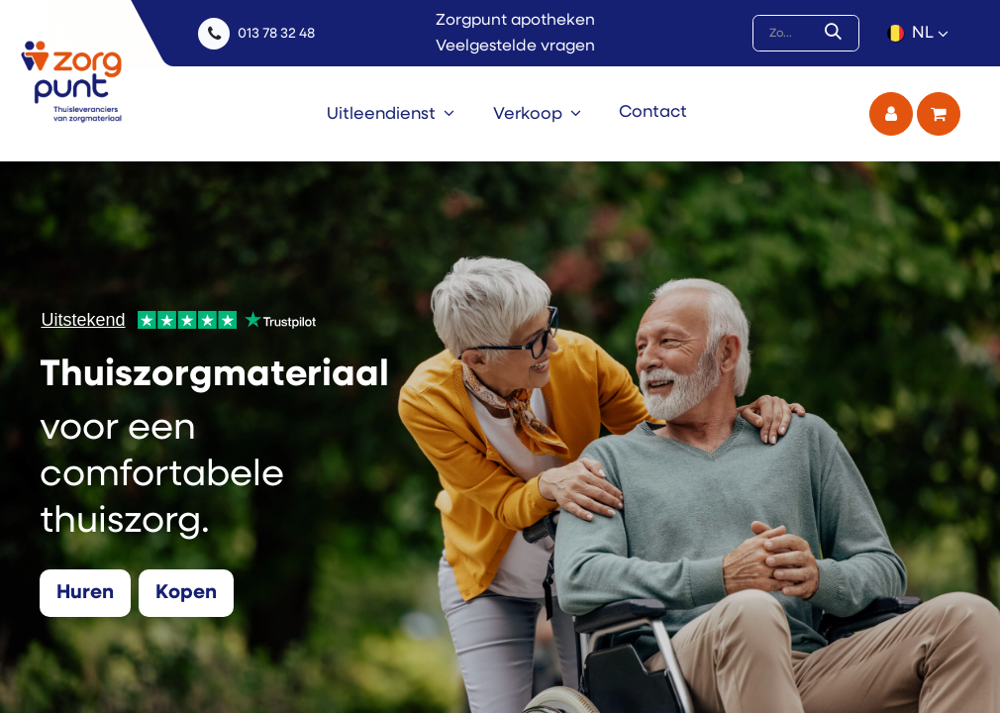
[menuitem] (390, 114)
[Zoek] (837, 33)
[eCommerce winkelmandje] (938, 114)
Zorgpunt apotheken (515, 21)
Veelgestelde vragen (515, 46)
